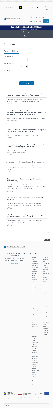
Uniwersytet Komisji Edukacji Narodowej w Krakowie (35, 340)
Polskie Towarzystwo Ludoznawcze (46, 312)
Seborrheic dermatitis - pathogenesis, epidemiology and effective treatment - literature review (26, 215)
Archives (45, 17)
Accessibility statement (36, 406)
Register (46, 6)
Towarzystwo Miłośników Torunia (46, 318)
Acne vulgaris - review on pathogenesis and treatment (25, 162)
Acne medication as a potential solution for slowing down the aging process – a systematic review (26, 130)
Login (46, 9)
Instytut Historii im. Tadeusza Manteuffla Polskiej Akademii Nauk (34, 287)
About (46, 21)
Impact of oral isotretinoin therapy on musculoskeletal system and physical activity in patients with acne (25, 95)
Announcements (35, 21)
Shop (47, 406)
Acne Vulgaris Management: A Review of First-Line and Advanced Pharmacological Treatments (25, 146)
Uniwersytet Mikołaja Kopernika (34, 348)
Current (37, 17)
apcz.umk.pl (14, 263)
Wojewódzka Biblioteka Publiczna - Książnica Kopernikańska (35, 366)
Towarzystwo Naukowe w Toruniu (46, 324)
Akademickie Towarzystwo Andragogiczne (35, 265)
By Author (7, 70)
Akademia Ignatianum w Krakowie (34, 259)
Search (28, 83)
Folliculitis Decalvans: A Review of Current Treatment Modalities (24, 198)
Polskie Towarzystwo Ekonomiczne (46, 306)
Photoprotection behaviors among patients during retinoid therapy (23, 180)
